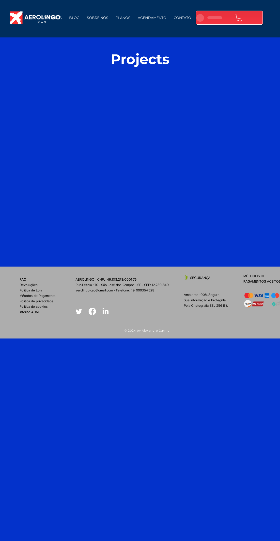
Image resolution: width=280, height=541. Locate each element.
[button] (239, 17)
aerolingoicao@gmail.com (94, 290)
